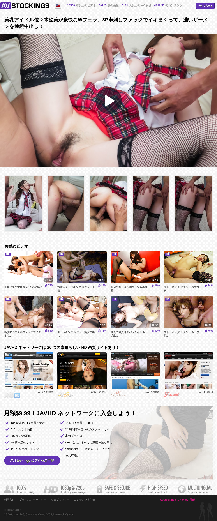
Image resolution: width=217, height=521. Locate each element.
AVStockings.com (24, 5)
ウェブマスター (60, 499)
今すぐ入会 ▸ (205, 5)
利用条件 (9, 499)
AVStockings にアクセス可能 (32, 460)
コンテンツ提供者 (84, 499)
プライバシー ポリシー (32, 499)
